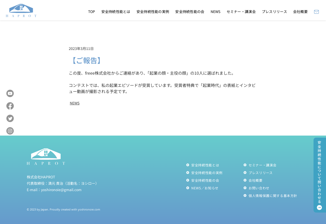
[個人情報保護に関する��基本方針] (272, 195)
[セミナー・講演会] (272, 165)
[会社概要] (272, 180)
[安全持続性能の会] (214, 180)
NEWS (74, 103)
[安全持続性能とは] (214, 165)
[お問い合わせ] (272, 188)
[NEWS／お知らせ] (214, 188)
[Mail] (316, 12)
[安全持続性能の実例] (214, 172)
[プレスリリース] (272, 172)
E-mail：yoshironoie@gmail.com (54, 189)
